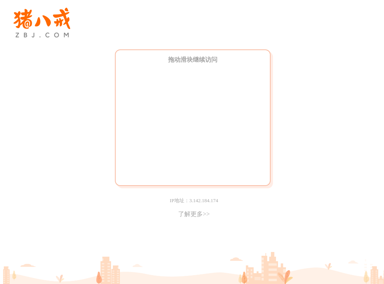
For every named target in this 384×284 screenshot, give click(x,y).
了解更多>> (194, 214)
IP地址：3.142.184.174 (194, 200)
